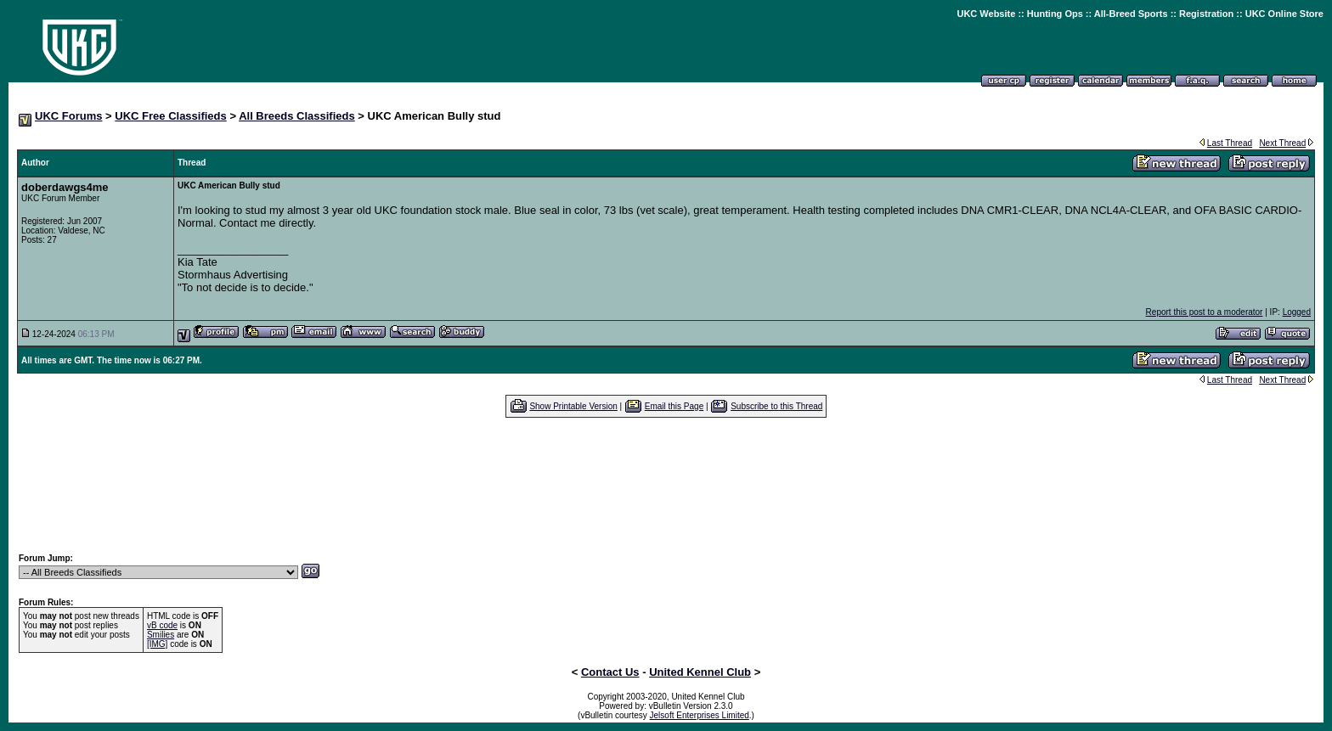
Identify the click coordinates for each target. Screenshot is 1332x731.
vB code (162, 625)
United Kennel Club (700, 672)
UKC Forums (68, 116)
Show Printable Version (573, 406)
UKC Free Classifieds (171, 116)
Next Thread (1282, 143)
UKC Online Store (1284, 13)
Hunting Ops (1055, 13)
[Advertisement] (666, 485)
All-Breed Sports (1131, 13)
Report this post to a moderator (1204, 312)
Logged (1297, 312)
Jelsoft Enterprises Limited (699, 715)
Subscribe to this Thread (776, 406)
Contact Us (610, 672)
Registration (1206, 13)
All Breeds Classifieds (297, 116)
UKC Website (986, 13)
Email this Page (674, 406)
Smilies (160, 634)
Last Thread (1229, 143)
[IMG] (157, 644)
